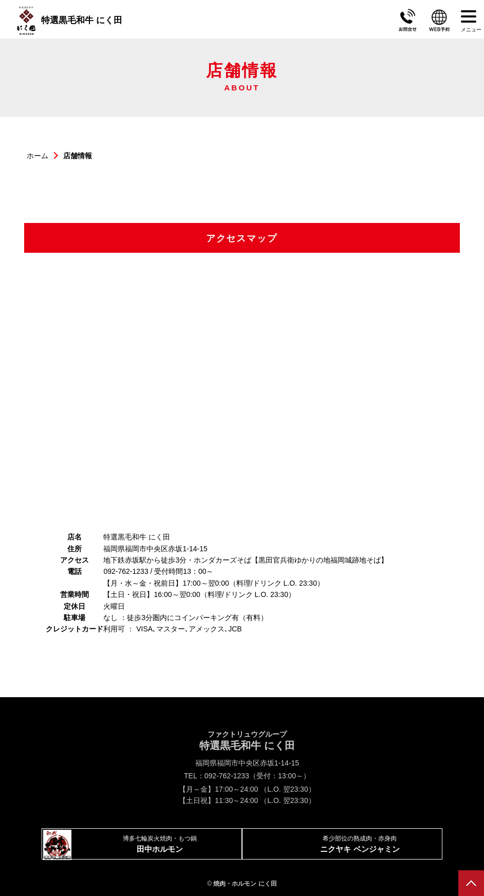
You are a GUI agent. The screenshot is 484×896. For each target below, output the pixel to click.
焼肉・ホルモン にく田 (244, 883)
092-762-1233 (226, 776)
